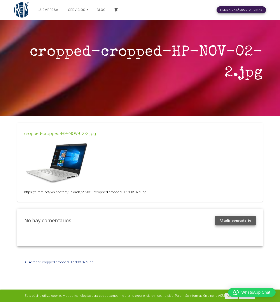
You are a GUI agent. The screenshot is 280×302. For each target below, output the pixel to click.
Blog (101, 10)
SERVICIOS (76, 10)
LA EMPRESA (48, 10)
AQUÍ (225, 296)
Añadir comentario (235, 226)
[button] (252, 292)
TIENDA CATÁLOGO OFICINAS (241, 9)
